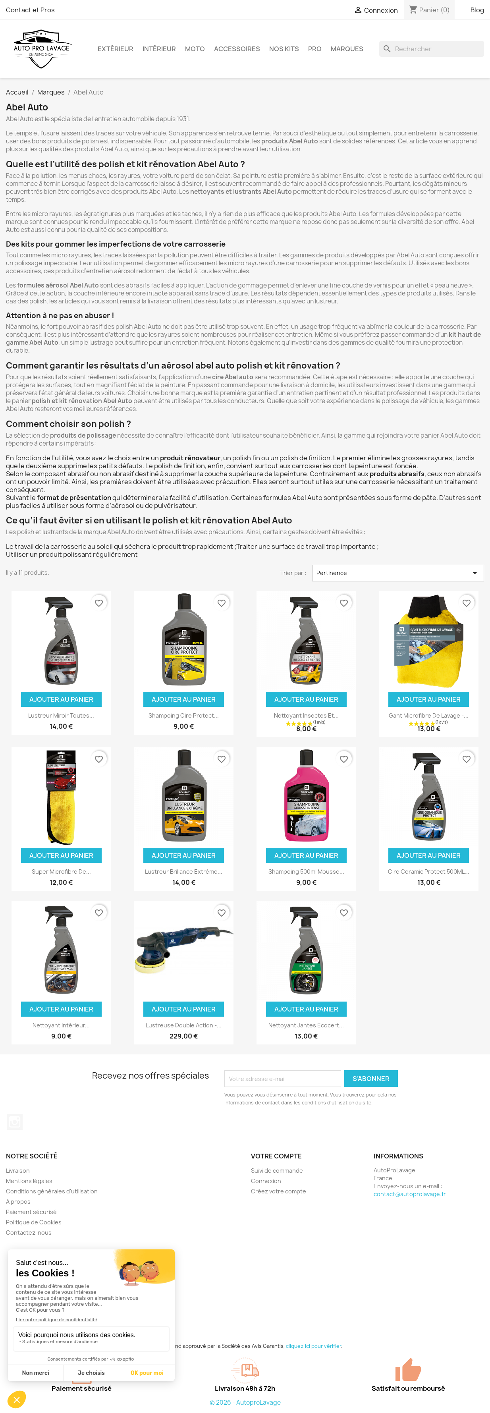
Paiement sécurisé (31, 1212)
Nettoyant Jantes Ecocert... (306, 1025)
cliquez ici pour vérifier (313, 1346)
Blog (477, 10)
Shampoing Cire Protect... (184, 715)
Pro (315, 48)
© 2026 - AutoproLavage (245, 1402)
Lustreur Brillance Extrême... (183, 871)
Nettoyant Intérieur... (61, 1025)
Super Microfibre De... (61, 871)
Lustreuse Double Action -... (184, 1025)
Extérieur (115, 48)
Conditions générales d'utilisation (52, 1191)
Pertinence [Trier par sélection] (398, 573)
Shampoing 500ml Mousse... (306, 871)
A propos (18, 1201)
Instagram (15, 1122)
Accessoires (237, 48)
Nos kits (284, 48)
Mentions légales (29, 1181)
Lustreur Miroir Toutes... (61, 715)
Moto (195, 48)
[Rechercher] (431, 49)
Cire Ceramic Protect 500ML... (428, 871)
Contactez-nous (29, 1232)
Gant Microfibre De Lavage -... (429, 715)
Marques (347, 48)
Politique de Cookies (34, 1222)
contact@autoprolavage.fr (410, 1194)
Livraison (18, 1170)
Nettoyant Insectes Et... (306, 715)
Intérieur (159, 48)
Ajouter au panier (61, 699)
